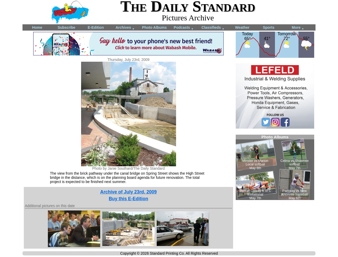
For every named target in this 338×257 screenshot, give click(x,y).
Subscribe (66, 27)
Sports (268, 27)
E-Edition (96, 27)
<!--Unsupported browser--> (275, 167)
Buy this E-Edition (128, 198)
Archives (125, 27)
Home (37, 27)
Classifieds (212, 27)
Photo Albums (154, 27)
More (298, 27)
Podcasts (184, 27)
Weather (242, 27)
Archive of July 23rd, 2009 (128, 192)
